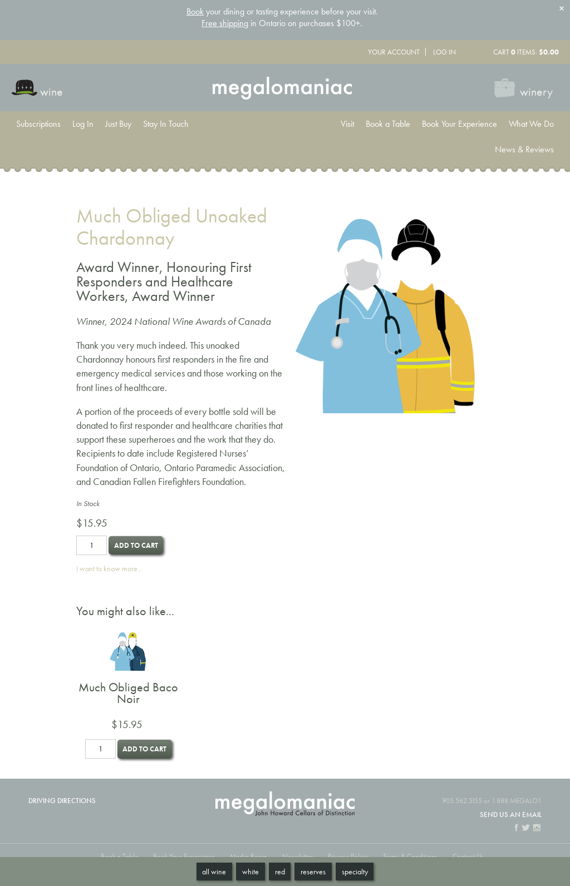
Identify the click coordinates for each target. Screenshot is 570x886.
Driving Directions (62, 800)
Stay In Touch (166, 124)
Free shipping (225, 23)
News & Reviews (524, 149)
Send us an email (511, 814)
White (250, 872)
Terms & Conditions (410, 856)
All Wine (214, 872)
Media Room (248, 856)
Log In (444, 52)
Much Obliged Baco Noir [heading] (128, 693)
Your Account (394, 52)
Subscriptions (38, 124)
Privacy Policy (348, 856)
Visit (347, 124)
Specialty (355, 872)
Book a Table (388, 124)
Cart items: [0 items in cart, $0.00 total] (526, 52)
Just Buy (118, 124)
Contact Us (468, 856)
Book (195, 11)
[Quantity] (91, 545)
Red (280, 872)
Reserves (313, 872)
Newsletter (297, 856)
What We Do (531, 124)
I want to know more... (109, 568)
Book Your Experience (459, 124)
